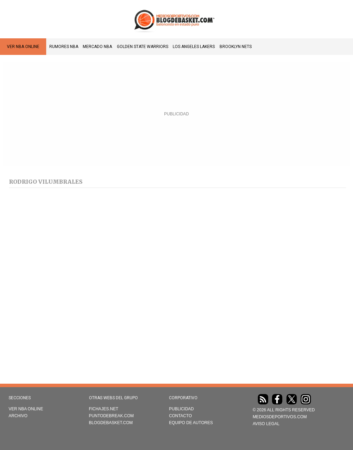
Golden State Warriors (142, 46)
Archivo (18, 415)
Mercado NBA (97, 46)
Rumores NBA (63, 46)
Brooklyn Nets (236, 46)
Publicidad (181, 408)
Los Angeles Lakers (194, 46)
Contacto (180, 415)
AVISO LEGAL (266, 423)
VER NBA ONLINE (23, 46)
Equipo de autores (191, 422)
